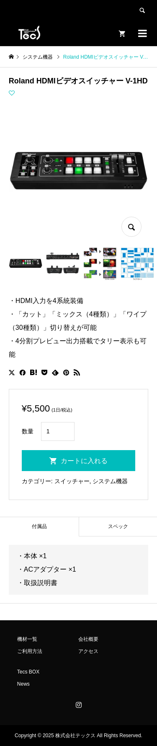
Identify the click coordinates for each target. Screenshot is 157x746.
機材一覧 (27, 639)
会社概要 (88, 639)
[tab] (39, 526)
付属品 (39, 526)
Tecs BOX (28, 672)
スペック (118, 526)
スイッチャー (72, 481)
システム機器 (110, 481)
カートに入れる (84, 460)
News (23, 684)
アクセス (88, 651)
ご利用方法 (29, 651)
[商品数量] (58, 431)
